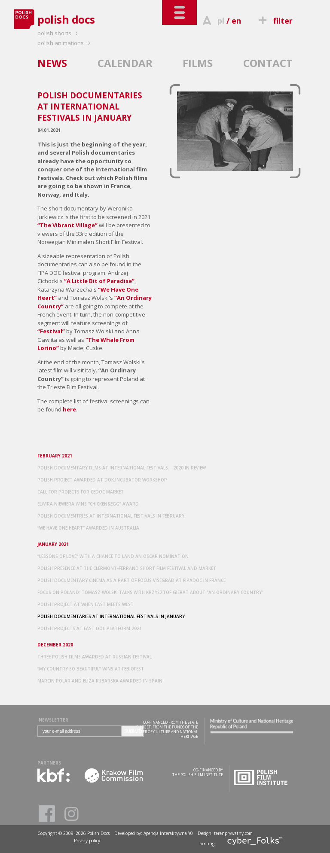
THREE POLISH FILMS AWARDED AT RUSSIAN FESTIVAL (94, 657)
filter (275, 20)
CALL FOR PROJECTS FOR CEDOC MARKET (80, 492)
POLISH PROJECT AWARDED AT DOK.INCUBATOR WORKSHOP (102, 480)
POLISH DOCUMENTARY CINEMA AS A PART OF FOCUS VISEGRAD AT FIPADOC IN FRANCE (131, 580)
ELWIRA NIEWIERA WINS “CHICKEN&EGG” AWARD (88, 504)
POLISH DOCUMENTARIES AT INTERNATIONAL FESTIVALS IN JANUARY (111, 616)
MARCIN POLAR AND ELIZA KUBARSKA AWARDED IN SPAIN (99, 681)
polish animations (65, 43)
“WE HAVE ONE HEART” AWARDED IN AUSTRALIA (88, 528)
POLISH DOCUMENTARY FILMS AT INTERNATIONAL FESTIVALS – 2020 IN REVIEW (121, 468)
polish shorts (58, 33)
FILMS (198, 63)
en (236, 20)
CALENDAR (125, 63)
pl (220, 20)
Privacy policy (87, 841)
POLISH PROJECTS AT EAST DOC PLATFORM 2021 (89, 628)
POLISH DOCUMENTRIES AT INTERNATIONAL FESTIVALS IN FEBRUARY (110, 516)
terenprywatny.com (233, 833)
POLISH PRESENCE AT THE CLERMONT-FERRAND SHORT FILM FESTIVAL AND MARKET (126, 568)
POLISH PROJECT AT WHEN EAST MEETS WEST (85, 604)
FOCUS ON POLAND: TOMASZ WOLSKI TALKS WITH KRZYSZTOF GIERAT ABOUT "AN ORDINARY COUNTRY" (150, 592)
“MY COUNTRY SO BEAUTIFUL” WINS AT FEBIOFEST (90, 669)
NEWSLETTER (53, 720)
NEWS (52, 63)
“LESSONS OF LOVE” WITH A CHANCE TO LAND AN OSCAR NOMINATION (113, 556)
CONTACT (268, 63)
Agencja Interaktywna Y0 (168, 833)
